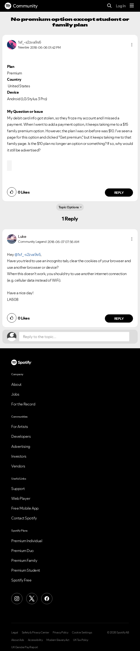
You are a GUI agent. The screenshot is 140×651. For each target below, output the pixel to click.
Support (18, 488)
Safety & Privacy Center (35, 632)
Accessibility (35, 640)
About (16, 384)
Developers (21, 436)
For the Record (23, 404)
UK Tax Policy (80, 640)
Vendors (18, 466)
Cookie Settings (82, 632)
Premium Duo (22, 550)
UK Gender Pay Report (24, 647)
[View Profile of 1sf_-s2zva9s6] (29, 42)
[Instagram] (16, 598)
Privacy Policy (60, 632)
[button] (131, 44)
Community (21, 6)
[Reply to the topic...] (74, 336)
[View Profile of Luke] (22, 236)
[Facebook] (46, 598)
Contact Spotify (24, 518)
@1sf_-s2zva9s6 (28, 254)
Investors (18, 456)
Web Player (20, 498)
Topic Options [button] (69, 207)
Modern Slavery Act (57, 640)
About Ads (17, 640)
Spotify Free (21, 580)
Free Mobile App (25, 508)
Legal (14, 632)
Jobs (15, 394)
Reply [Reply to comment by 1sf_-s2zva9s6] (119, 192)
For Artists (19, 426)
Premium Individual (26, 540)
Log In (120, 5)
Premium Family (24, 560)
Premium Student (25, 570)
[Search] (109, 6)
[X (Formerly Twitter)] (31, 598)
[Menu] (131, 6)
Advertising (20, 446)
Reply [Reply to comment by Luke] (119, 318)
